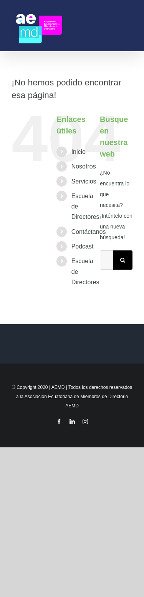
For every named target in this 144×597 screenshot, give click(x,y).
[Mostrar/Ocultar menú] (129, 25)
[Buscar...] (106, 260)
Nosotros (83, 166)
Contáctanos (88, 231)
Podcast (82, 246)
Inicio (78, 151)
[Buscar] (122, 260)
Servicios (83, 181)
